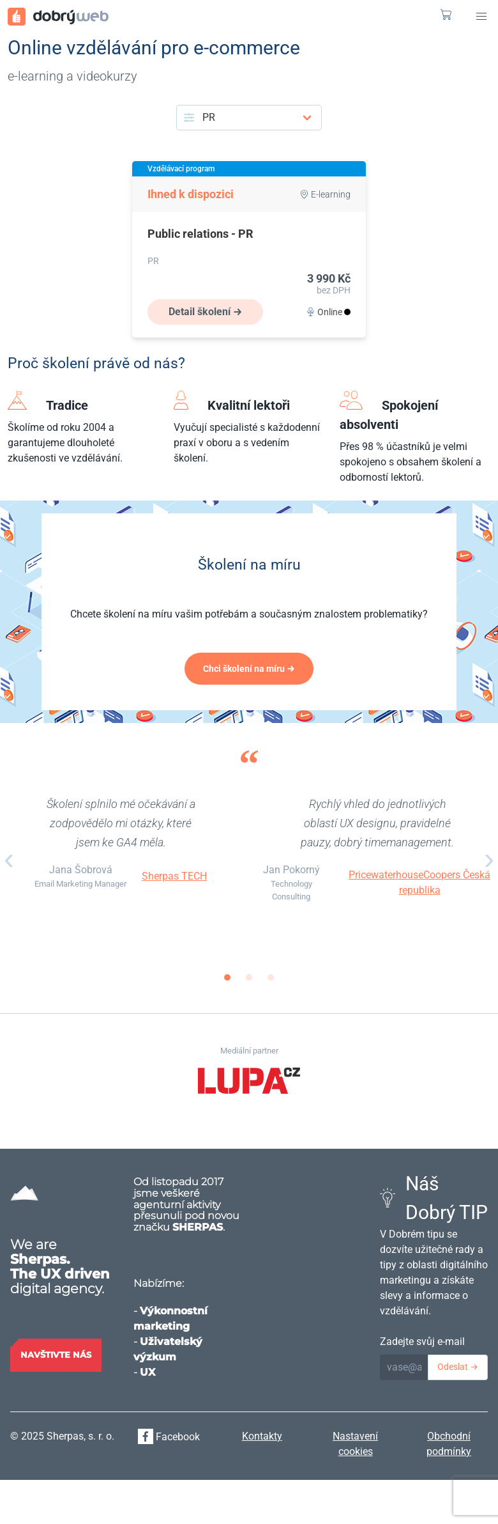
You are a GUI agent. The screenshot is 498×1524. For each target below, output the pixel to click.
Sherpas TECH (174, 876)
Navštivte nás (55, 1354)
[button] (481, 16)
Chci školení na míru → (249, 669)
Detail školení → (205, 312)
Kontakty (262, 1436)
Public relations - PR (200, 233)
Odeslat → (457, 1367)
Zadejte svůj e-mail (422, 1341)
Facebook (169, 1437)
